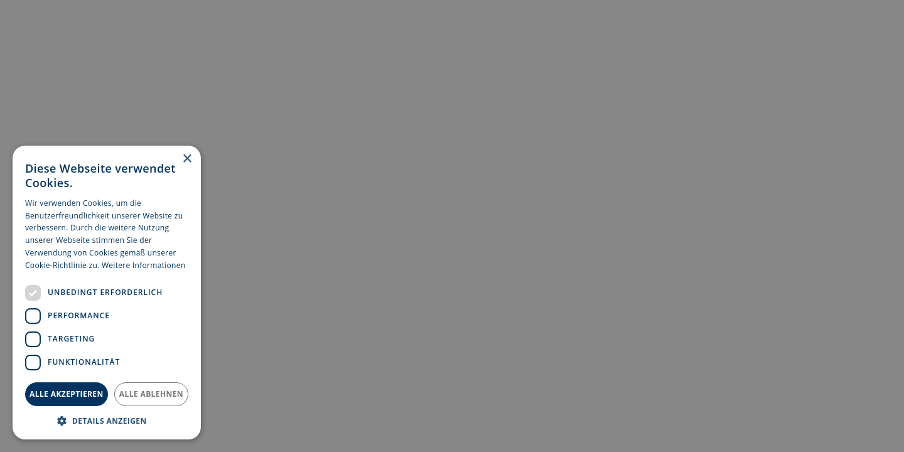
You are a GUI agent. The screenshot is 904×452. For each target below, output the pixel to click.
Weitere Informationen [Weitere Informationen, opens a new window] (144, 265)
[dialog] (452, 226)
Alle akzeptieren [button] (67, 394)
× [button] (186, 159)
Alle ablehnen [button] (151, 394)
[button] (106, 420)
